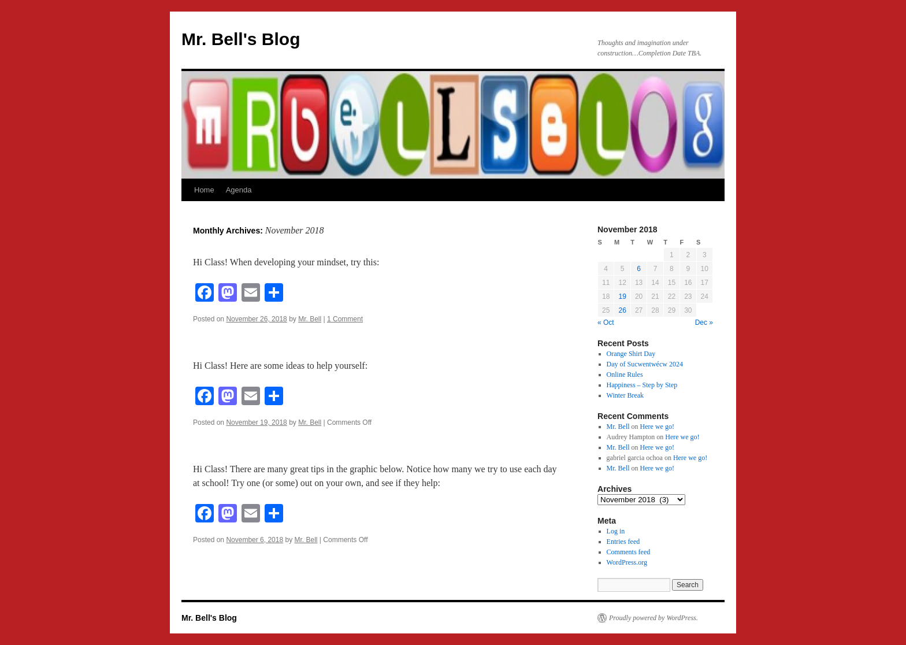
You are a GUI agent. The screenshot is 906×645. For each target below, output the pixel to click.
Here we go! (657, 426)
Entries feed (623, 542)
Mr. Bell (309, 319)
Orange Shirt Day (631, 354)
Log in (616, 531)
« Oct (605, 322)
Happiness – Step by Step (642, 385)
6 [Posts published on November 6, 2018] (639, 269)
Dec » (704, 322)
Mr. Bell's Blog (240, 39)
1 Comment (345, 319)
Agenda (239, 190)
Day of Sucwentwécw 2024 (645, 364)
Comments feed (629, 552)
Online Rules (625, 374)
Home (204, 190)
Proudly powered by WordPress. (653, 618)
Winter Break (625, 395)
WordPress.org (627, 562)
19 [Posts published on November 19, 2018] (622, 296)
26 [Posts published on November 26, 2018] (622, 310)
